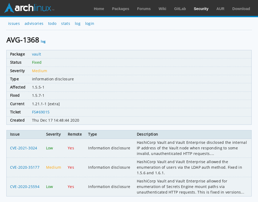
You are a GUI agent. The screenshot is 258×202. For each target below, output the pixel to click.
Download (241, 9)
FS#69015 (41, 111)
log (77, 23)
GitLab (180, 9)
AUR (220, 9)
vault (36, 54)
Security (201, 9)
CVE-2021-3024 (23, 147)
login (89, 23)
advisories (34, 23)
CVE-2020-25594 (24, 186)
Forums (144, 9)
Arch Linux (29, 8)
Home (99, 9)
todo (52, 23)
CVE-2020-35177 (24, 167)
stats (65, 23)
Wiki (162, 9)
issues (14, 23)
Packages (120, 9)
